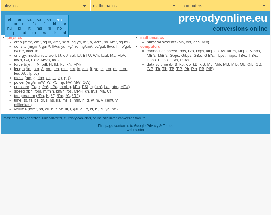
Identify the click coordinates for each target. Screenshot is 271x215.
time (18, 100)
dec (196, 42)
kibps (210, 51)
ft (91, 69)
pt (24, 32)
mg (28, 78)
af (9, 19)
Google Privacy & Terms (153, 126)
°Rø (60, 95)
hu (9, 28)
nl (49, 28)
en (59, 19)
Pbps (151, 60)
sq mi (123, 42)
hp (62, 82)
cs (39, 19)
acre (97, 42)
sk (54, 32)
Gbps (174, 55)
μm (56, 69)
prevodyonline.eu (222, 18)
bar (106, 87)
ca (29, 19)
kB (195, 64)
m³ (114, 109)
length (19, 69)
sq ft (65, 42)
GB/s (198, 55)
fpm (38, 91)
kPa (76, 87)
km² (113, 42)
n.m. (123, 69)
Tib (165, 69)
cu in (49, 109)
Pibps (163, 60)
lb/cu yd (58, 46)
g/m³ (46, 46)
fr (44, 24)
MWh (45, 60)
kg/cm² (96, 87)
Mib (218, 64)
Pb (186, 69)
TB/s (242, 55)
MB (226, 64)
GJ (26, 60)
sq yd (76, 42)
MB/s (151, 55)
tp (25, 100)
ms (39, 28)
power (19, 82)
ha (106, 42)
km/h (60, 91)
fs (30, 100)
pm (36, 69)
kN (69, 64)
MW (77, 82)
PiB (209, 69)
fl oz (59, 109)
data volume (157, 64)
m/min (48, 91)
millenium (22, 104)
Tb (157, 69)
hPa (53, 87)
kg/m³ (72, 46)
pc (36, 73)
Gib (250, 64)
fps (69, 91)
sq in (47, 42)
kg (60, 78)
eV (65, 55)
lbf (56, 64)
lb (54, 78)
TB (171, 69)
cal (72, 55)
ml (41, 109)
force (18, 64)
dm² (56, 42)
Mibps (254, 51)
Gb (242, 64)
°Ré (75, 95)
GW (86, 82)
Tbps (220, 55)
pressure (21, 87)
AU (24, 73)
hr (64, 24)
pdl (44, 64)
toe (54, 60)
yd (96, 69)
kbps (200, 51)
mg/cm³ (85, 46)
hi (54, 24)
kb (181, 64)
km (108, 69)
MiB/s (163, 55)
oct (188, 42)
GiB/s (209, 55)
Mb (209, 64)
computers (192, 5)
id (19, 28)
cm (72, 69)
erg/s (31, 82)
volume (20, 109)
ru (44, 32)
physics (11, 5)
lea (16, 73)
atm (115, 87)
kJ (79, 55)
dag (41, 78)
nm (48, 69)
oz (48, 78)
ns (52, 100)
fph (29, 91)
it (29, 28)
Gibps (186, 55)
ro (34, 32)
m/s (94, 91)
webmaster (135, 130)
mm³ (33, 109)
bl (96, 109)
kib (188, 64)
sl (64, 32)
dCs (44, 100)
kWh (18, 60)
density (20, 46)
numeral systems (161, 42)
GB (258, 64)
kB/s (221, 51)
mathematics (105, 5)
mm (64, 69)
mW (41, 82)
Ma (102, 91)
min (77, 100)
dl (66, 109)
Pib (194, 69)
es (24, 24)
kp (62, 64)
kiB (202, 64)
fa (34, 24)
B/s (191, 51)
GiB (150, 69)
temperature (24, 95)
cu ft (84, 109)
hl (91, 109)
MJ (112, 55)
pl (14, 32)
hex (205, 42)
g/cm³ (19, 51)
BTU (87, 55)
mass (18, 78)
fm (29, 69)
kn (87, 91)
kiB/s (231, 51)
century (111, 100)
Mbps (242, 51)
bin (181, 42)
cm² (37, 42)
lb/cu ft (112, 46)
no (59, 28)
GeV (35, 60)
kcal (104, 55)
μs (58, 100)
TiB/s (252, 55)
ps (36, 100)
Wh (96, 55)
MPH (78, 91)
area (18, 42)
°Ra (40, 95)
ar (20, 19)
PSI (85, 87)
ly (30, 73)
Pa (34, 87)
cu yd (104, 109)
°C (68, 95)
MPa (125, 87)
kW (68, 82)
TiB (179, 69)
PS (54, 82)
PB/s (174, 60)
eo (15, 24)
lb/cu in (32, 51)
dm (85, 69)
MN (77, 64)
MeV (121, 55)
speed (19, 91)
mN (36, 64)
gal (75, 109)
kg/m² (43, 87)
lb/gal (125, 46)
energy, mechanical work (35, 55)
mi (115, 69)
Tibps (231, 55)
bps (183, 51)
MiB (234, 64)
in (78, 69)
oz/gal (100, 46)
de (49, 19)
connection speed (162, 51)
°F (52, 95)
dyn (28, 64)
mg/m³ (34, 46)
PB (201, 69)
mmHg (65, 87)
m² (85, 42)
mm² (28, 42)
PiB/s (184, 60)
